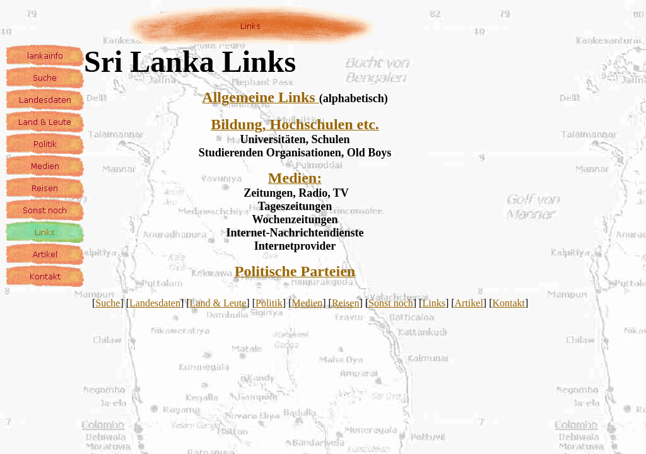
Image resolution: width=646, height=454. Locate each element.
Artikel (469, 303)
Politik (269, 303)
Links (433, 303)
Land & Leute (218, 303)
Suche (107, 303)
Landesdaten (154, 303)
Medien (306, 303)
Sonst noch (390, 303)
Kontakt (509, 303)
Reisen (346, 303)
